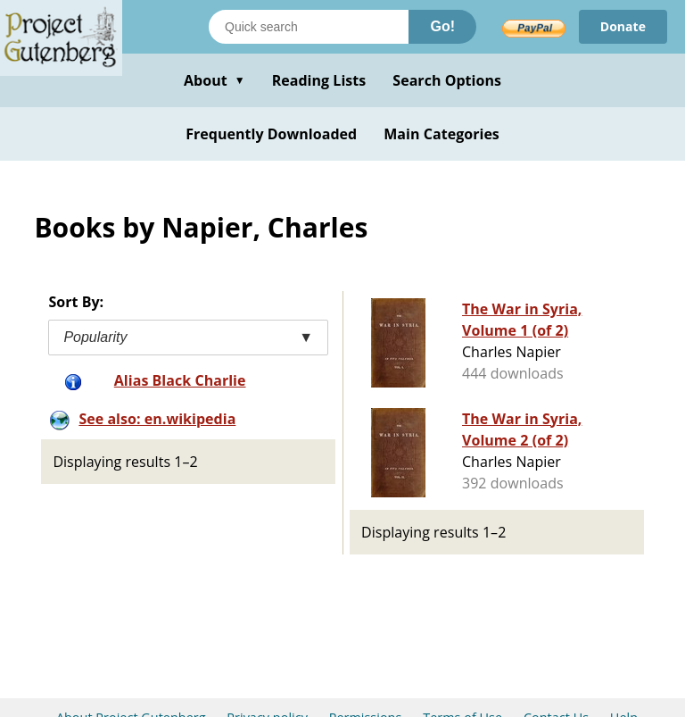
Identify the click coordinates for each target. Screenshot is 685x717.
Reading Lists (319, 80)
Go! (442, 26)
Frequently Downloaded (271, 134)
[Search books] (309, 27)
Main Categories (441, 134)
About (214, 80)
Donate (623, 26)
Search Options (446, 80)
